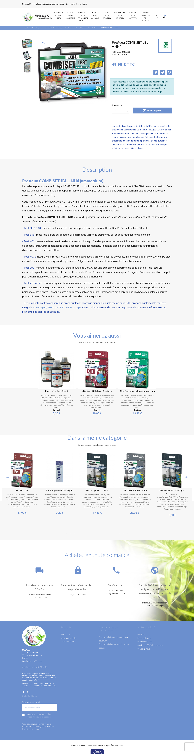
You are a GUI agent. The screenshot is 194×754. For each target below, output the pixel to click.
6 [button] (87, 533)
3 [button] (74, 533)
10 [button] (103, 533)
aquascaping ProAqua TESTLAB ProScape (57, 307)
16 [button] (127, 533)
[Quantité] (120, 110)
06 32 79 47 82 (93, 4)
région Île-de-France (114, 745)
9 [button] (99, 533)
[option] (27, 44)
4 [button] (78, 533)
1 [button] (66, 533)
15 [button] (123, 533)
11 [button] (107, 533)
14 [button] (119, 533)
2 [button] (70, 533)
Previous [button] (7, 477)
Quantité (117, 105)
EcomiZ (84, 745)
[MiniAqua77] (40, 17)
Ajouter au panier (152, 110)
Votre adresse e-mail (31, 702)
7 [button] (91, 533)
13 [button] (115, 533)
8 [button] (95, 533)
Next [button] (186, 477)
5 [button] (83, 533)
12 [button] (111, 533)
